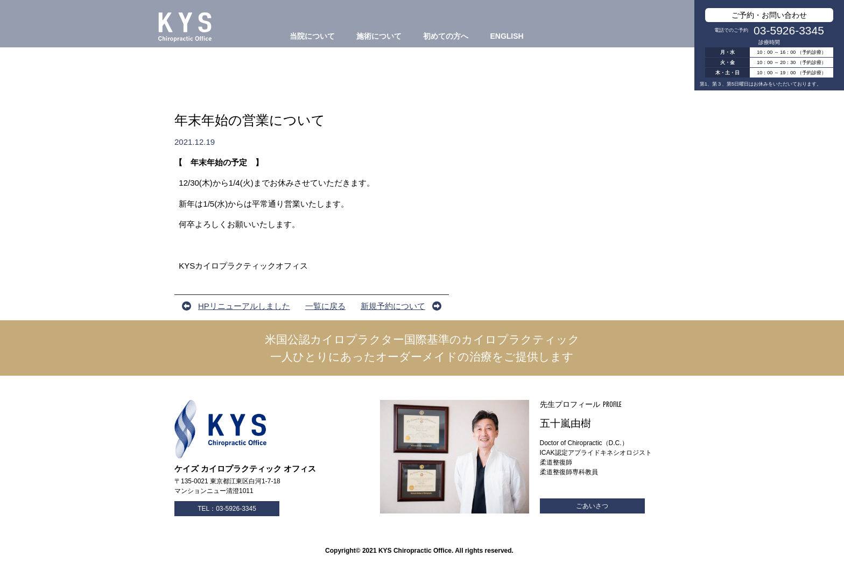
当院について (312, 36)
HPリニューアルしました (244, 306)
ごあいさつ (592, 506)
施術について (379, 36)
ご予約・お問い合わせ (769, 15)
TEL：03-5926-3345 (227, 508)
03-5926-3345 (789, 30)
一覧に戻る (325, 306)
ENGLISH (506, 36)
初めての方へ (445, 36)
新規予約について (393, 306)
